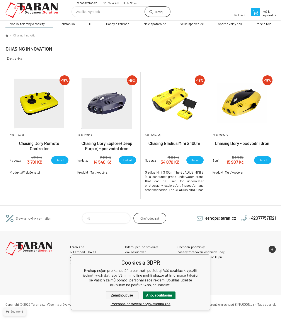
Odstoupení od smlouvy (141, 247)
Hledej (159, 12)
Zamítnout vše (122, 295)
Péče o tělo (263, 24)
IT (90, 24)
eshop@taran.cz (87, 3)
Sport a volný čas (230, 24)
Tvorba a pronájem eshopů (215, 304)
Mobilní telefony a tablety (27, 24)
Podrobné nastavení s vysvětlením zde (140, 304)
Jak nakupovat (135, 252)
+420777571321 (110, 3)
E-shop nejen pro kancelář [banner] (31, 10)
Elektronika (67, 24)
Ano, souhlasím (159, 295)
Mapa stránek (266, 304)
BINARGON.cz (244, 304)
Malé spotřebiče (154, 24)
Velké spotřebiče (192, 24)
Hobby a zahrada (117, 24)
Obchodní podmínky (191, 247)
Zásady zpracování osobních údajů (201, 252)
